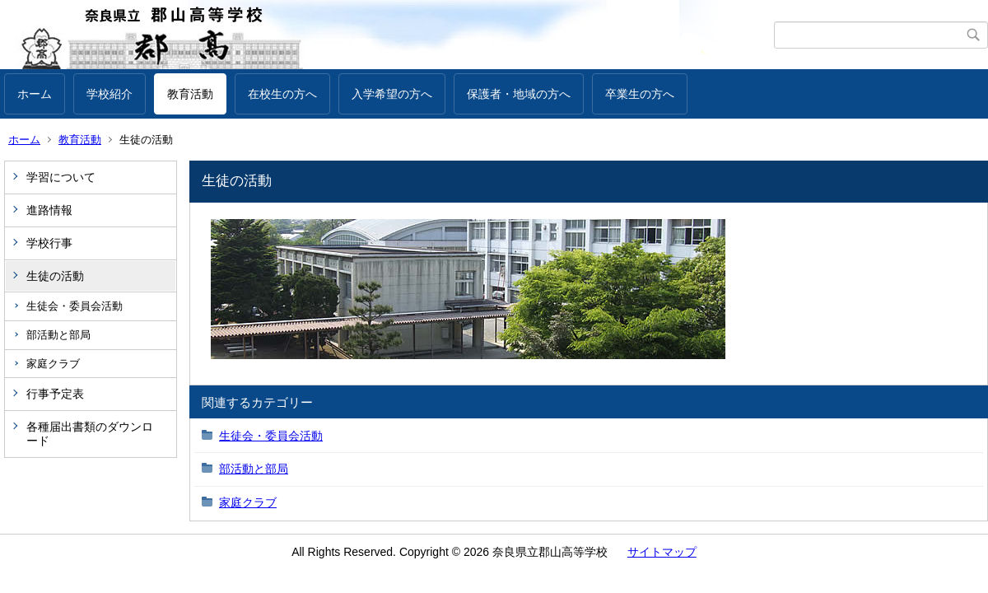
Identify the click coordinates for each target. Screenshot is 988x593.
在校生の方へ (282, 93)
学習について (61, 177)
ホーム (34, 93)
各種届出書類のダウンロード (89, 433)
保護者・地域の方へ (519, 93)
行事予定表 (55, 393)
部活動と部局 (58, 335)
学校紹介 (109, 93)
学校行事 (49, 243)
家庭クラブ (53, 363)
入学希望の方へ (392, 93)
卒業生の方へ (639, 93)
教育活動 (190, 93)
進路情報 (49, 210)
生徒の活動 (55, 275)
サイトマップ (662, 551)
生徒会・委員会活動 (74, 306)
